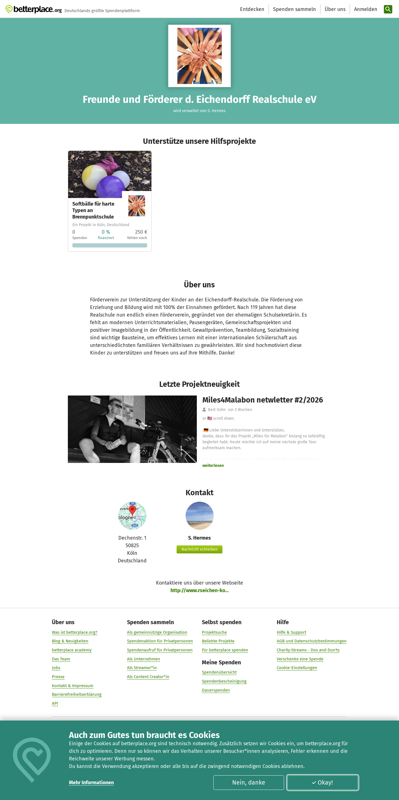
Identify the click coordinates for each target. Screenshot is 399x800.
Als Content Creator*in (148, 676)
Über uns (335, 9)
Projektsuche (214, 632)
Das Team (61, 659)
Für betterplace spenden (225, 650)
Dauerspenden (216, 690)
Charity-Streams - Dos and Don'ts (308, 650)
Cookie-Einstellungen (297, 667)
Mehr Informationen (91, 782)
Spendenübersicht (219, 672)
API (55, 703)
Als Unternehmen (143, 659)
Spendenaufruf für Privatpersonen (160, 650)
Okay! (322, 782)
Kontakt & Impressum (73, 685)
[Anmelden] (365, 9)
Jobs (56, 667)
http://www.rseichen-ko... (199, 590)
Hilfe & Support (291, 632)
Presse (58, 676)
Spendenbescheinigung (224, 681)
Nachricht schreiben (199, 549)
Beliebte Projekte (218, 641)
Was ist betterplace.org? (75, 632)
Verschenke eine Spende (300, 659)
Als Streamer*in (142, 667)
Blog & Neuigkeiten (70, 641)
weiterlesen (213, 465)
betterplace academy (72, 650)
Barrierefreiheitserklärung (77, 694)
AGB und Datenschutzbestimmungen (312, 641)
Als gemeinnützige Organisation (157, 632)
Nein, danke (248, 782)
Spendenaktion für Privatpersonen (160, 641)
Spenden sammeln (294, 9)
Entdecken (252, 9)
